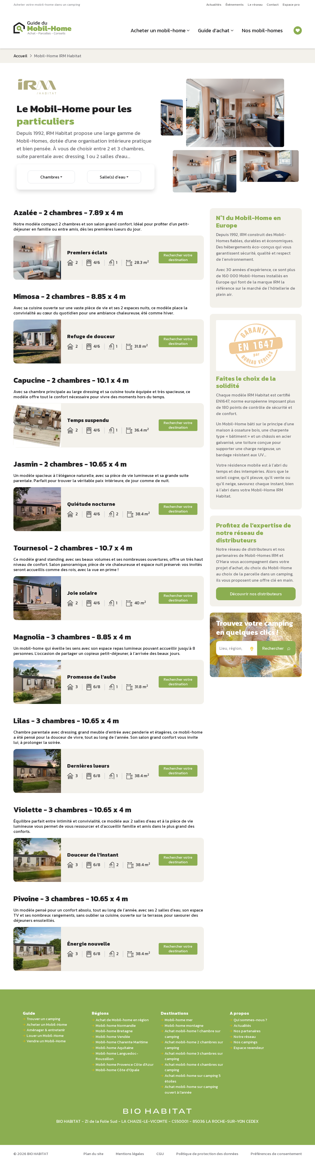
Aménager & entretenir (46, 1030)
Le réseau (255, 4)
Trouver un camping (43, 1019)
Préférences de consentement (276, 1154)
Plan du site (93, 1154)
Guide (29, 1013)
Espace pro (291, 4)
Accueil (20, 56)
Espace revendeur (249, 1048)
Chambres (49, 177)
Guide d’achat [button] (213, 30)
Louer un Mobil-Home (45, 1035)
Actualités (213, 4)
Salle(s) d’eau (112, 177)
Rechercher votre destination (178, 258)
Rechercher (276, 648)
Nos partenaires (247, 1031)
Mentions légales (130, 1154)
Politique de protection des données (207, 1154)
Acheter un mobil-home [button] (158, 30)
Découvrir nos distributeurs (256, 594)
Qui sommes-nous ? (250, 1020)
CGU (160, 1154)
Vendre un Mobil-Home (46, 1041)
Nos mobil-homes (262, 30)
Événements (235, 4)
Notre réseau (245, 1036)
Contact (273, 4)
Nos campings (245, 1042)
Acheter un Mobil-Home (47, 1024)
